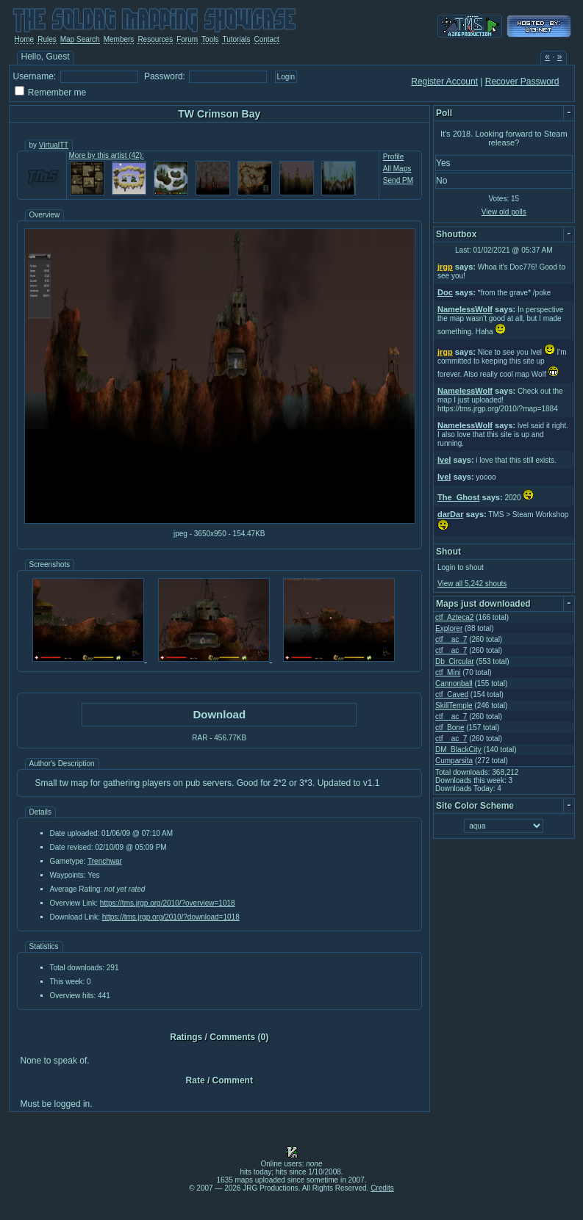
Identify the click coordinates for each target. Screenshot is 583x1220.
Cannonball (454, 683)
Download (219, 714)
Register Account (444, 81)
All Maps (397, 169)
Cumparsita (454, 761)
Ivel (444, 459)
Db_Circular (454, 661)
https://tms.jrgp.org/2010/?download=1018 (171, 917)
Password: (164, 76)
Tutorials (236, 39)
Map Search (80, 39)
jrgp (445, 266)
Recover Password (522, 81)
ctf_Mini (447, 672)
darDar (450, 514)
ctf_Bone (449, 727)
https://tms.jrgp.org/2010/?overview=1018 (167, 903)
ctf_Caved (451, 694)
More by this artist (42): (106, 155)
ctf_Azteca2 (454, 617)
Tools (209, 39)
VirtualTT (53, 145)
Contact (266, 39)
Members (119, 39)
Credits (382, 1188)
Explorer (448, 628)
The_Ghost (458, 497)
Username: (35, 76)
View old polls (504, 212)
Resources (155, 39)
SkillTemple (454, 705)
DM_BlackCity (458, 750)
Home (25, 39)
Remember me (57, 92)
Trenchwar (104, 861)
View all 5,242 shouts (472, 584)
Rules (47, 39)
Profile (393, 157)
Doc (445, 292)
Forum (187, 39)
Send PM (398, 180)
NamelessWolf (465, 309)
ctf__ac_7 (451, 639)
